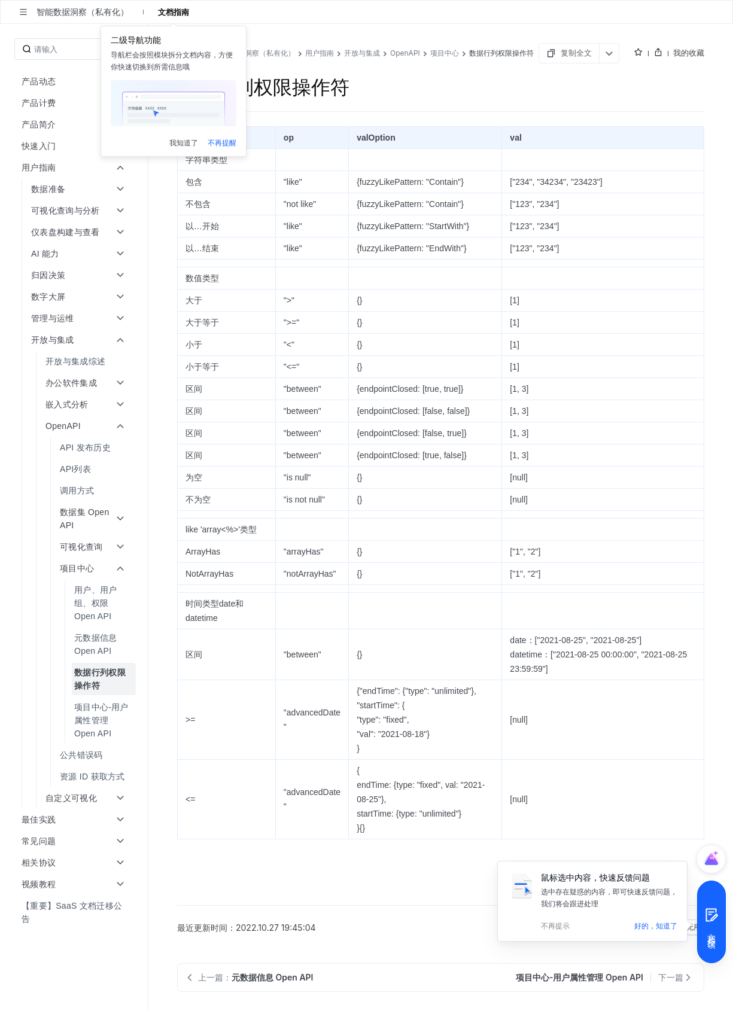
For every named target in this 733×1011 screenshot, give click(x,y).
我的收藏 (688, 52)
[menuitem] (75, 361)
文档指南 (173, 12)
